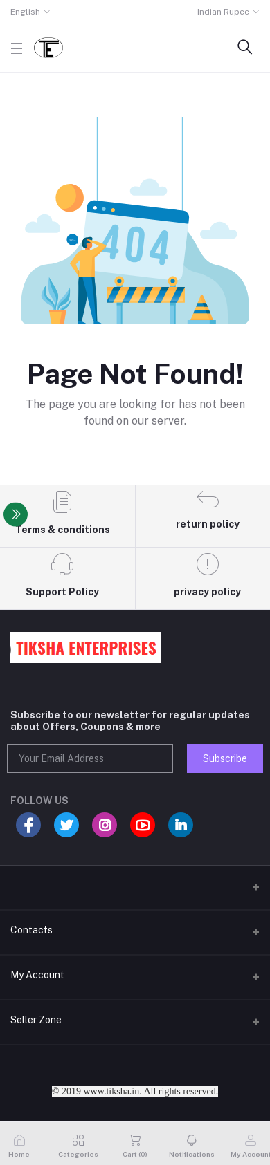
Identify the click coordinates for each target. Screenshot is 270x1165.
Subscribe (225, 758)
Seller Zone (36, 1019)
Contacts (31, 929)
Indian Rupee (223, 12)
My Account (37, 974)
